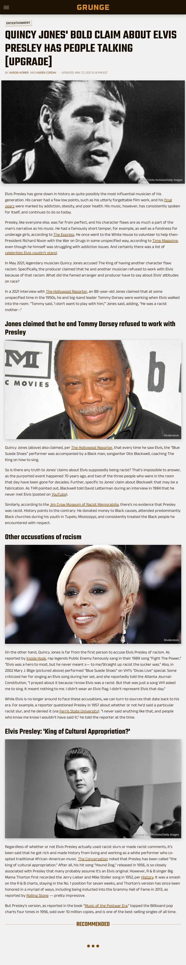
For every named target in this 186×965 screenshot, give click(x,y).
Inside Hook (36, 658)
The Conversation (93, 859)
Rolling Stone (37, 895)
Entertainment (18, 23)
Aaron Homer (19, 72)
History (147, 877)
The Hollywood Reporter (66, 291)
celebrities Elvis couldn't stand (31, 253)
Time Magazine (165, 240)
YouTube (59, 494)
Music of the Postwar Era (106, 905)
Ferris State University (78, 711)
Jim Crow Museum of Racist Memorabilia (84, 504)
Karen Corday (46, 72)
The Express (63, 234)
